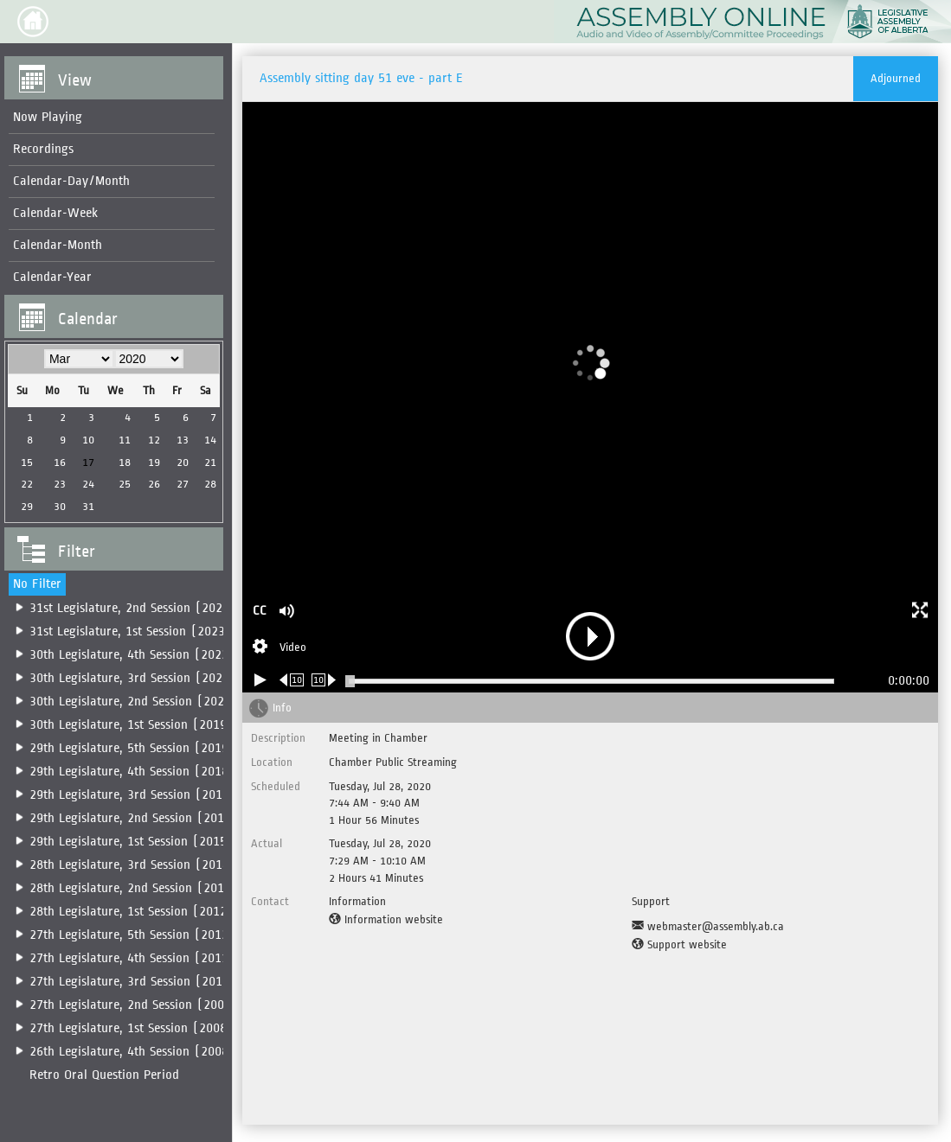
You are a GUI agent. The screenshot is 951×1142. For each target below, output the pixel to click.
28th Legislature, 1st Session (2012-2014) (148, 911)
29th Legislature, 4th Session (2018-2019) (148, 771)
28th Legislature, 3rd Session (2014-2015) (149, 865)
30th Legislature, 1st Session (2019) (131, 725)
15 (26, 462)
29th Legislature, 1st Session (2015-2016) (148, 841)
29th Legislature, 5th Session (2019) (132, 748)
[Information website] (386, 919)
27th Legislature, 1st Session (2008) (131, 1028)
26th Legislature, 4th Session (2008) (132, 1051)
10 (86, 439)
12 (151, 439)
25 (122, 483)
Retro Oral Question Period (104, 1075)
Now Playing (47, 117)
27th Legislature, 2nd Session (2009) (133, 1005)
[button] (32, 21)
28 (206, 483)
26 (151, 483)
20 (178, 462)
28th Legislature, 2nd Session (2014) (133, 888)
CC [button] (260, 610)
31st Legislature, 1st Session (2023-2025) (147, 631)
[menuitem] (109, 118)
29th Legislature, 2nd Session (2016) (133, 818)
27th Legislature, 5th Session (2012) (132, 935)
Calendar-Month (57, 245)
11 (122, 439)
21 (206, 462)
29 (26, 506)
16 (59, 462)
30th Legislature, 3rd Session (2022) (132, 678)
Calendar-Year (52, 277)
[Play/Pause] (260, 679)
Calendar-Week (55, 213)
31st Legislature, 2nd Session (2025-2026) (149, 608)
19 (151, 462)
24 (86, 483)
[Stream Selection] (279, 648)
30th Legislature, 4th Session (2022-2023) (148, 655)
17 (86, 462)
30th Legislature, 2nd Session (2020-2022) (150, 701)
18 (122, 462)
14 (206, 439)
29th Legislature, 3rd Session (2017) (132, 795)
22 (26, 483)
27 (178, 483)
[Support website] (679, 944)
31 (86, 506)
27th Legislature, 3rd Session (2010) (132, 981)
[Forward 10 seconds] (324, 679)
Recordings (43, 149)
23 (59, 483)
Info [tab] (282, 707)
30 (59, 506)
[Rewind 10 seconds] (292, 679)
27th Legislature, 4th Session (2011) (132, 958)
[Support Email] (708, 926)
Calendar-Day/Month (71, 181)
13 (178, 439)
